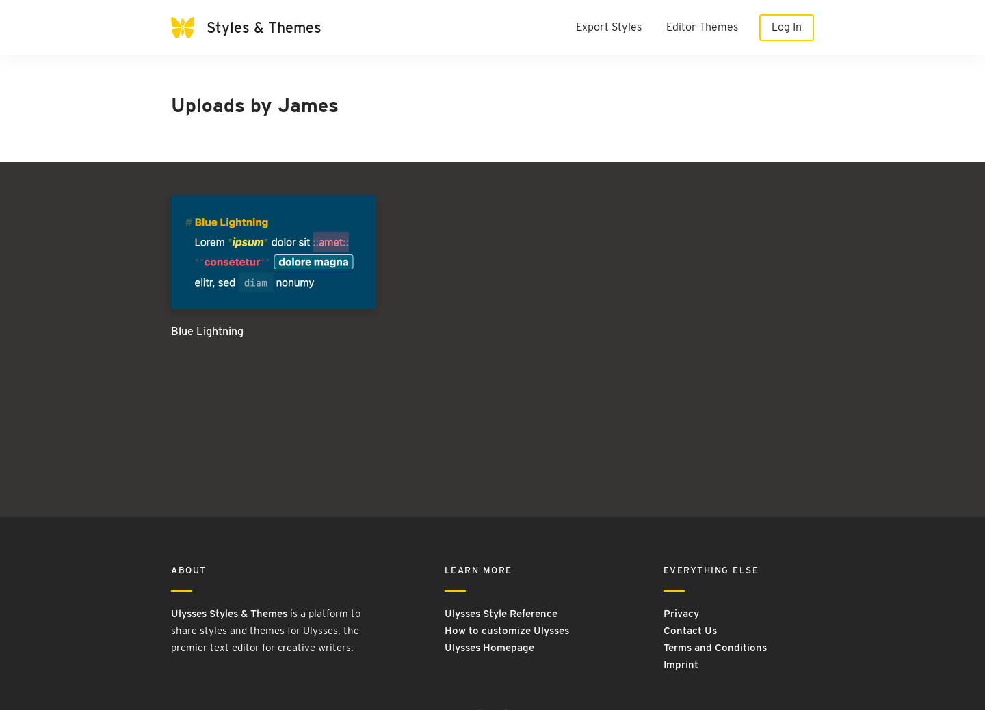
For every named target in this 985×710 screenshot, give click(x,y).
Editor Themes (702, 27)
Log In (787, 27)
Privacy (681, 613)
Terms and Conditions (715, 648)
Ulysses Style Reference (501, 613)
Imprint (681, 665)
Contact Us (690, 630)
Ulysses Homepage (489, 648)
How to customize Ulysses (507, 630)
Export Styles (609, 27)
